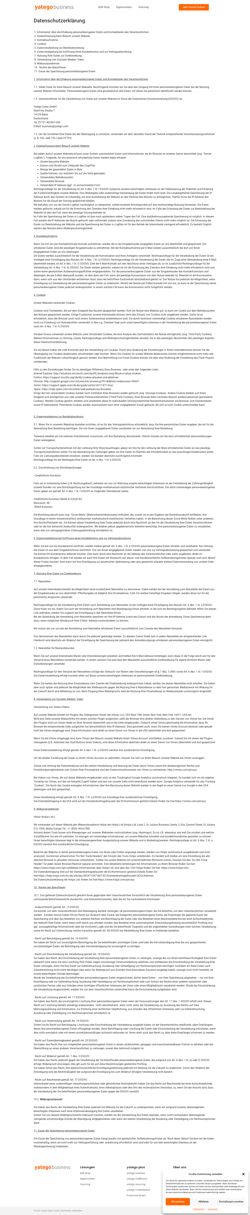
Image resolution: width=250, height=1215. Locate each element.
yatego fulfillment (137, 1178)
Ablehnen (203, 1201)
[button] (243, 1174)
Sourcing (143, 7)
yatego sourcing (136, 1184)
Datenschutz (198, 1209)
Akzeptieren (177, 1201)
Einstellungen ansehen (231, 1201)
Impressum (213, 1209)
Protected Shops (136, 1195)
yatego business (136, 1173)
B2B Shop (104, 7)
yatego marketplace (138, 1189)
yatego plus (136, 1167)
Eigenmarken (124, 7)
